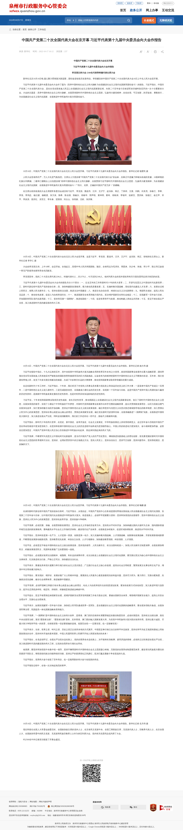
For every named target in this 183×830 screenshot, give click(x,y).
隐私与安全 (22, 802)
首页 (123, 10)
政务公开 (136, 10)
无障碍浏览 (165, 20)
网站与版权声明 (45, 802)
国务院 (120, 3)
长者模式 (149, 20)
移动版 (156, 3)
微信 (133, 807)
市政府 (139, 3)
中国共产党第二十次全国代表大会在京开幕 (91, 61)
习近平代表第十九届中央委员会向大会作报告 (91, 67)
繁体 (149, 3)
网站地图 (33, 802)
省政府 (129, 3)
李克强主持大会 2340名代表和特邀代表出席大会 (91, 73)
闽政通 (105, 807)
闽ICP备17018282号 (37, 806)
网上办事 (152, 10)
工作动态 (42, 29)
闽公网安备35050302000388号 (61, 806)
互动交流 (168, 10)
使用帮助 (12, 802)
